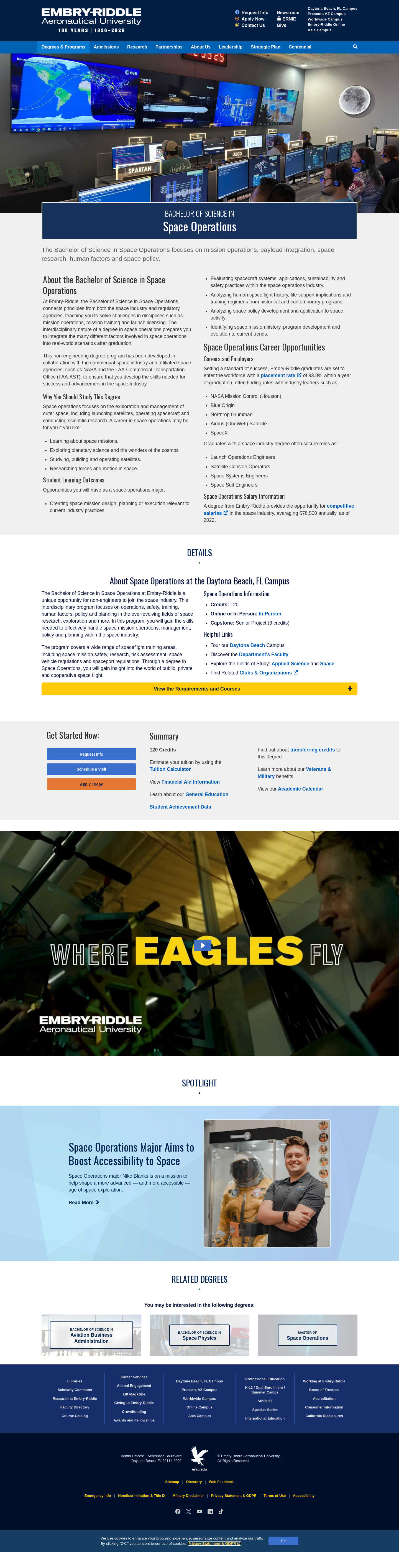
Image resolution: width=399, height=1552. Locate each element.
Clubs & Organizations (269, 673)
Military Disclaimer (188, 1496)
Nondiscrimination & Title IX (141, 1496)
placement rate (281, 375)
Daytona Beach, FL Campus (332, 8)
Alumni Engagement (134, 1386)
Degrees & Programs (63, 47)
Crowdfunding (134, 1412)
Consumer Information (324, 1407)
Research (137, 47)
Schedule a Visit (91, 769)
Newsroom (288, 12)
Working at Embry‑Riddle (324, 1381)
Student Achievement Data (180, 807)
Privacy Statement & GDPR (214, 1543)
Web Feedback (221, 1482)
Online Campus (199, 1407)
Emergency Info (98, 1496)
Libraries (74, 1381)
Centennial (300, 47)
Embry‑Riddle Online (326, 24)
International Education (265, 1418)
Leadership (230, 47)
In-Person (270, 614)
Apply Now (250, 19)
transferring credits (312, 750)
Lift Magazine (134, 1394)
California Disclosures (324, 1416)
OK (283, 1541)
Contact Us (250, 25)
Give (282, 25)
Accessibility (303, 1496)
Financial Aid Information (191, 782)
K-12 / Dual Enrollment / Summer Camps (265, 1389)
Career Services (134, 1377)
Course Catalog (75, 1416)
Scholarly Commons (75, 1390)
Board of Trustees (324, 1390)
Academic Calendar (300, 789)
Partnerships (169, 47)
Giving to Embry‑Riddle (134, 1403)
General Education (206, 794)
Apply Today (91, 784)
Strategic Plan (265, 47)
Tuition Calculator (170, 769)
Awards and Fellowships (134, 1420)
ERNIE (286, 19)
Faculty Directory (74, 1407)
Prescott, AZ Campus (327, 14)
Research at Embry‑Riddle (75, 1399)
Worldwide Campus (325, 19)
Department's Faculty (263, 654)
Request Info (251, 12)
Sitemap (172, 1482)
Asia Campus (319, 30)
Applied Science (290, 663)
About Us (201, 47)
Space (327, 663)
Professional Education (265, 1379)
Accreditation (324, 1399)
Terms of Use (275, 1496)
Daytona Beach (247, 645)
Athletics (264, 1401)
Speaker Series (265, 1410)
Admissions (106, 47)
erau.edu (199, 1458)
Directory (194, 1482)
